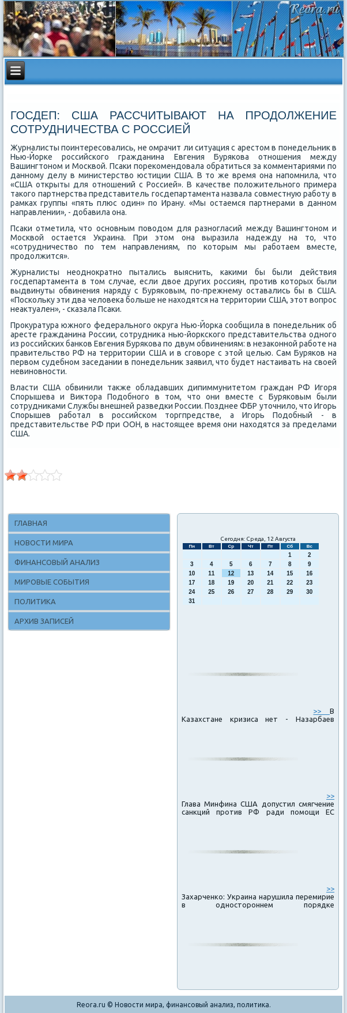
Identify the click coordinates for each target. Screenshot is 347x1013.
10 (191, 573)
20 (250, 582)
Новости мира (43, 542)
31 (191, 601)
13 (250, 573)
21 (270, 582)
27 (250, 592)
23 (309, 582)
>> (321, 711)
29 (289, 592)
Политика (35, 601)
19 (231, 582)
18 (211, 582)
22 (289, 582)
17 (191, 582)
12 (231, 573)
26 (231, 592)
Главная (30, 523)
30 (309, 592)
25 (211, 592)
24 (191, 592)
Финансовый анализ (57, 562)
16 (309, 573)
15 (289, 573)
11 (211, 573)
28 (270, 592)
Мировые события (51, 582)
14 (270, 573)
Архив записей (44, 621)
